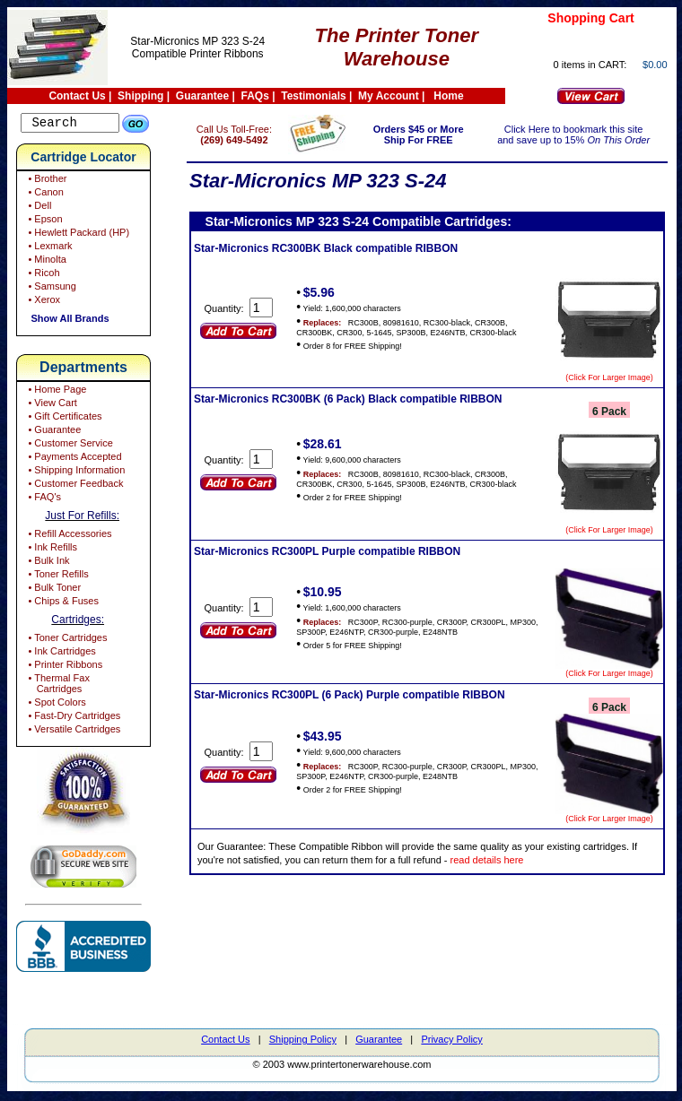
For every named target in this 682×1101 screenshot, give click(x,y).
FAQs (255, 96)
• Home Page (55, 391)
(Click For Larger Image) (609, 377)
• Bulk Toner (53, 590)
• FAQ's (43, 499)
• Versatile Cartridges (72, 731)
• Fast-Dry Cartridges (72, 718)
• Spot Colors (55, 704)
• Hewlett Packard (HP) (77, 235)
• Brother (45, 181)
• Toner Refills (56, 576)
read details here (520, 859)
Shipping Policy (303, 1041)
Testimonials (313, 96)
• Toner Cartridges (66, 640)
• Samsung (50, 288)
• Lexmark (48, 248)
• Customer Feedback (74, 486)
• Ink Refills (51, 549)
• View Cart (50, 405)
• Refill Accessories (68, 536)
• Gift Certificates (63, 418)
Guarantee (202, 96)
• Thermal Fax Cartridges (57, 686)
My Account (388, 96)
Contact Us (76, 96)
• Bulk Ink (47, 563)
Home (448, 96)
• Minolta (45, 261)
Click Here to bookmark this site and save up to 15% (579, 134)
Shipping (140, 96)
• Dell (38, 208)
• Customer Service (68, 445)
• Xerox (42, 302)
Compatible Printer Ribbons (198, 54)
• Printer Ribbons (63, 667)
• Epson (43, 221)
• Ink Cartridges (60, 653)
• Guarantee (53, 432)
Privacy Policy (451, 1041)
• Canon (44, 194)
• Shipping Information (75, 472)
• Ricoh (42, 275)
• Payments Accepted (73, 459)
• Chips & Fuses (62, 603)
